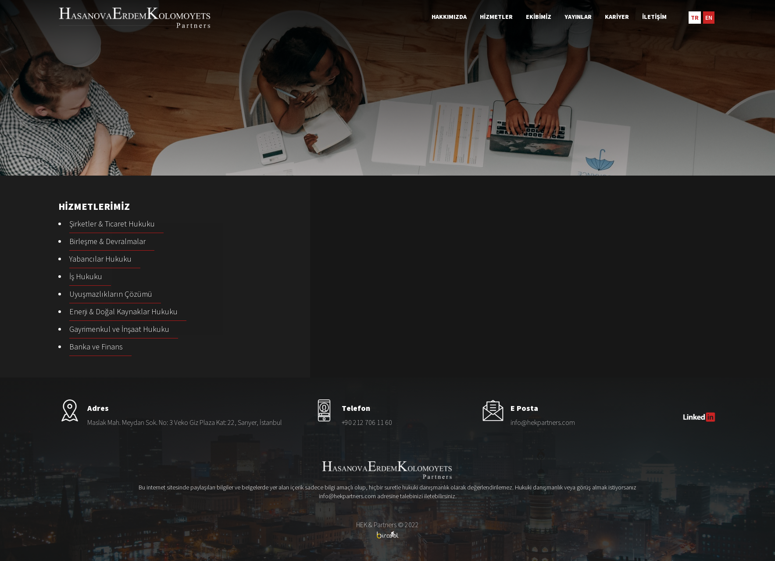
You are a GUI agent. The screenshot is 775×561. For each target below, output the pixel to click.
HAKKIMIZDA (449, 17)
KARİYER (617, 17)
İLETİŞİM (654, 17)
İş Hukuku (85, 276)
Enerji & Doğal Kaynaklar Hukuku (123, 311)
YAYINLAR (578, 17)
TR (695, 18)
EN (708, 18)
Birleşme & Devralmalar (107, 241)
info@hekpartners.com (543, 422)
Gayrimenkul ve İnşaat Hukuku (119, 329)
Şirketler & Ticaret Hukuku (112, 224)
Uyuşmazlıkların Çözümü (110, 294)
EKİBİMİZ (538, 17)
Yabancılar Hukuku (100, 259)
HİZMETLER (496, 17)
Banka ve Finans (96, 347)
